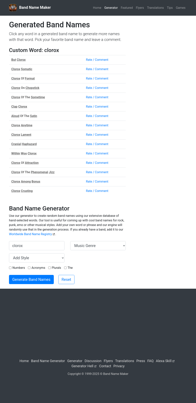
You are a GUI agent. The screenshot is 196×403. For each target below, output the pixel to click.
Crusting (27, 191)
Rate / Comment (97, 60)
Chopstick (32, 88)
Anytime (26, 125)
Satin (33, 116)
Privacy (119, 366)
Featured (127, 8)
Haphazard (29, 144)
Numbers (18, 268)
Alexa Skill (164, 361)
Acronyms (38, 268)
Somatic (26, 69)
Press (140, 361)
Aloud (15, 116)
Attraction (32, 163)
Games (180, 8)
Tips (170, 8)
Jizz (51, 172)
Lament (26, 134)
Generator (111, 8)
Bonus (36, 181)
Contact (105, 366)
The (70, 268)
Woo (24, 153)
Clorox (21, 60)
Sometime (38, 97)
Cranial (16, 144)
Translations (155, 8)
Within (15, 153)
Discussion (93, 361)
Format (30, 78)
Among (26, 181)
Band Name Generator (48, 361)
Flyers (140, 8)
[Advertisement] (159, 44)
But (13, 60)
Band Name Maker (30, 8)
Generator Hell (82, 366)
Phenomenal (39, 172)
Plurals (56, 268)
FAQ (150, 361)
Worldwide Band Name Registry (30, 234)
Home (97, 8)
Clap (14, 106)
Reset (66, 279)
